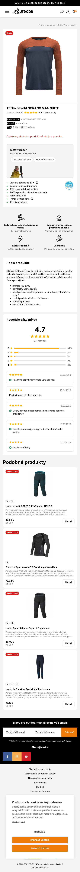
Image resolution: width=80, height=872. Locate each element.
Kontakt (40, 787)
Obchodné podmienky (40, 769)
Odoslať (69, 732)
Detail (68, 521)
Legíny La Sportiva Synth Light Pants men (28, 689)
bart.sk (46, 867)
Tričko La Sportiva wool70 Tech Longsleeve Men (31, 567)
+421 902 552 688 (21, 159)
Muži (59, 25)
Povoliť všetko (40, 848)
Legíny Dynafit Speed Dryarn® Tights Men (28, 628)
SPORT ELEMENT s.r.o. (33, 864)
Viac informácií (18, 822)
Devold (18, 112)
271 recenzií (40, 340)
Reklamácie (40, 782)
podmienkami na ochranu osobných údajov (53, 741)
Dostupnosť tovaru (40, 791)
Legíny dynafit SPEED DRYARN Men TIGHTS (29, 506)
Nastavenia (39, 832)
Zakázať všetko (40, 840)
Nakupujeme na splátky (40, 778)
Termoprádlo (70, 25)
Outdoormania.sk (46, 25)
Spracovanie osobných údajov (40, 773)
